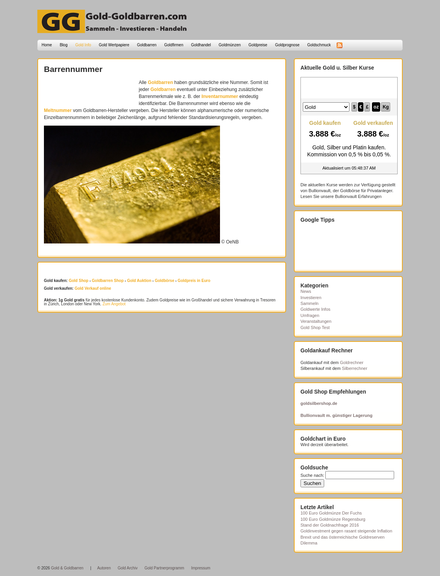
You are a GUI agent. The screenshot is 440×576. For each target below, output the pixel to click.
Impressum (200, 568)
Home (47, 45)
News (305, 291)
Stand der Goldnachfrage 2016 (329, 525)
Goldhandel (201, 45)
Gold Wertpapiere (114, 45)
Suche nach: (312, 475)
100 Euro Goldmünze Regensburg (332, 519)
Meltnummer (58, 110)
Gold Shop (79, 280)
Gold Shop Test (315, 327)
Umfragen (309, 315)
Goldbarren (147, 45)
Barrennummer (73, 69)
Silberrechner (354, 368)
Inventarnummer (219, 96)
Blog (64, 45)
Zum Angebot (114, 304)
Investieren (310, 297)
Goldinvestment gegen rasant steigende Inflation (346, 531)
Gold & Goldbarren (67, 568)
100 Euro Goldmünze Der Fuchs (331, 513)
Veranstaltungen (316, 321)
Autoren (104, 568)
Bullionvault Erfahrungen (358, 196)
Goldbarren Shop (108, 280)
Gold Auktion (139, 280)
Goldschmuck (319, 45)
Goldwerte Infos (315, 309)
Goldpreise (257, 45)
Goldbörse (164, 280)
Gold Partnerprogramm (164, 568)
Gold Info (83, 45)
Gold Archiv (128, 568)
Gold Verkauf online (93, 288)
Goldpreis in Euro (194, 280)
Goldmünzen (230, 45)
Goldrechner (352, 362)
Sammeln (309, 303)
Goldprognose (287, 45)
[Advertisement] (89, 90)
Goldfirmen (173, 45)
